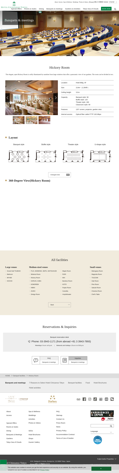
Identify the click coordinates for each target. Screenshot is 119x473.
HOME (7, 379)
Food (88, 386)
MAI (63, 280)
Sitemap (59, 418)
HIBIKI (33, 290)
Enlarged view (56, 177)
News (58, 430)
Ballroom (10, 277)
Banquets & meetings (54, 9)
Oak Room (95, 284)
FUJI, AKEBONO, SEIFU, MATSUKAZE (44, 274)
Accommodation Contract (65, 438)
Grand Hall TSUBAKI (14, 274)
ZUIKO (33, 294)
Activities (32, 422)
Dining (8, 434)
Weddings (75, 2)
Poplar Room (66, 290)
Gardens (9, 442)
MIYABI (9, 280)
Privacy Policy (61, 434)
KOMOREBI (35, 287)
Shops (31, 442)
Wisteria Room (35, 277)
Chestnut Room (97, 294)
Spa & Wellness (67, 2)
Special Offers (16, 9)
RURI (64, 277)
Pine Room (95, 287)
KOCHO (9, 284)
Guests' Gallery (34, 446)
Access (60, 2)
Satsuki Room (96, 290)
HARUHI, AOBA (36, 284)
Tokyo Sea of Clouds (90, 9)
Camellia (65, 294)
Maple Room (66, 274)
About (56, 2)
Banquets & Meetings (14, 438)
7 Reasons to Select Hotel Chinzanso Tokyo (46, 386)
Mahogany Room (97, 274)
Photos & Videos (83, 2)
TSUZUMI (95, 280)
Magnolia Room (97, 277)
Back (52, 307)
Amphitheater (66, 297)
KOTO (64, 287)
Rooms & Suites (12, 430)
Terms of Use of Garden (65, 442)
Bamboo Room (67, 284)
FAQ (58, 415)
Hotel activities (35, 391)
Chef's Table (96, 297)
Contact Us (60, 422)
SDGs (31, 434)
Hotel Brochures (100, 386)
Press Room (61, 426)
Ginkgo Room (35, 297)
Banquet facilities (19, 379)
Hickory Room (35, 280)
